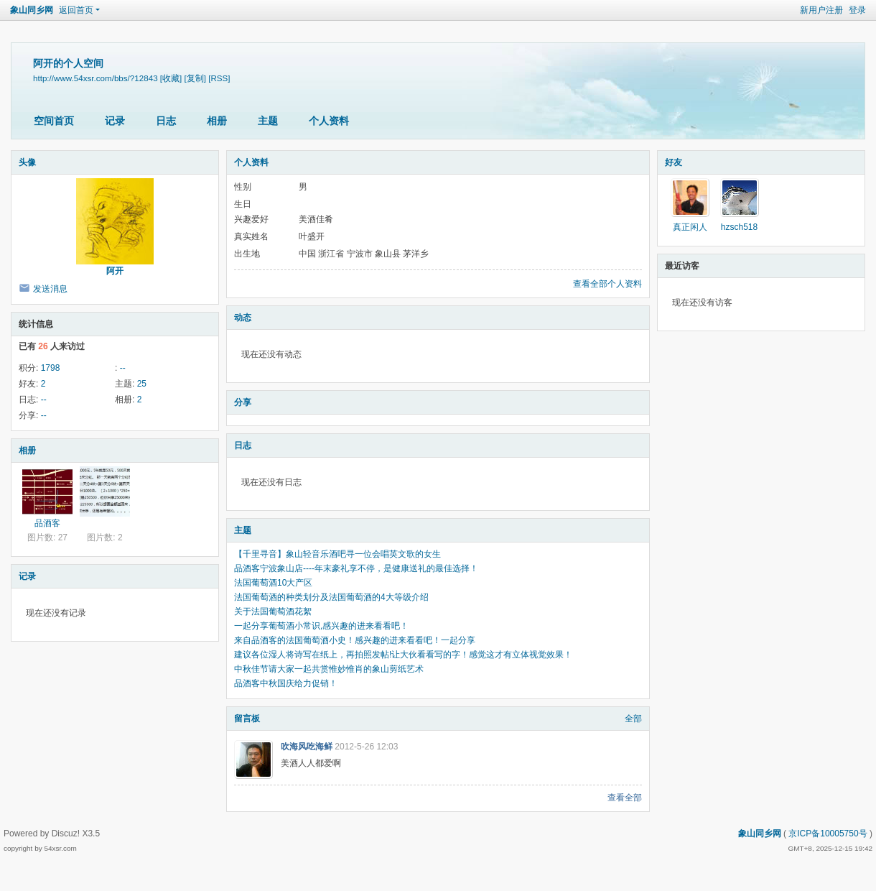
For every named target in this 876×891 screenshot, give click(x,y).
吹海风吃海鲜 (306, 747)
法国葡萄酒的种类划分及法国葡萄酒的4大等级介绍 (331, 597)
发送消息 (50, 289)
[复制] (195, 78)
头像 (27, 162)
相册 (217, 120)
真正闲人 (690, 227)
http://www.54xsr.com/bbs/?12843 (95, 78)
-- (123, 368)
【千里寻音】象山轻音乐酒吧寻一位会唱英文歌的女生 (337, 554)
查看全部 (624, 798)
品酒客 (47, 523)
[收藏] (171, 78)
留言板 (247, 719)
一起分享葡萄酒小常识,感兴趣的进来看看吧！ (321, 626)
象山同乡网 (31, 10)
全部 (633, 719)
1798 (50, 368)
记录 (115, 120)
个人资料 (329, 120)
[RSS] (219, 78)
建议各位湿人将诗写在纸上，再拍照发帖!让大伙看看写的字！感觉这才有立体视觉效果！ (403, 655)
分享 (242, 402)
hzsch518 (739, 227)
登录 (857, 10)
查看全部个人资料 (607, 284)
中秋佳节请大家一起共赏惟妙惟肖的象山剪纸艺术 (329, 669)
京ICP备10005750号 (827, 833)
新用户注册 (821, 10)
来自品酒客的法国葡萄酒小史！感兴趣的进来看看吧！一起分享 (354, 640)
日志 (166, 120)
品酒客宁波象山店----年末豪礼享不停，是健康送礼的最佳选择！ (356, 568)
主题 (268, 120)
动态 (242, 318)
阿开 (115, 271)
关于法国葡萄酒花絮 (273, 611)
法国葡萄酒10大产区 (273, 583)
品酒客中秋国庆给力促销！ (285, 683)
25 (141, 384)
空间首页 (54, 120)
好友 (673, 162)
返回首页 (76, 10)
